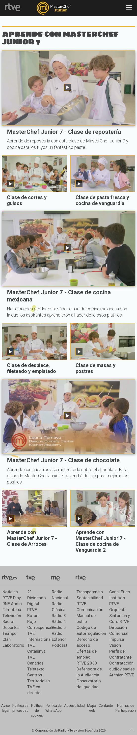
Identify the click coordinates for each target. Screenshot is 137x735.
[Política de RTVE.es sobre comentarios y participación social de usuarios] (125, 708)
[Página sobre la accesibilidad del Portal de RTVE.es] (74, 705)
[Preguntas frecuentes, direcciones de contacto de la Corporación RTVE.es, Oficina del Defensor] (106, 705)
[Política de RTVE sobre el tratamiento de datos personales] (20, 708)
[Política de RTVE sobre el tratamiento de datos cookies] (37, 710)
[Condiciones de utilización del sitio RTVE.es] (5, 708)
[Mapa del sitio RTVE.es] (91, 708)
